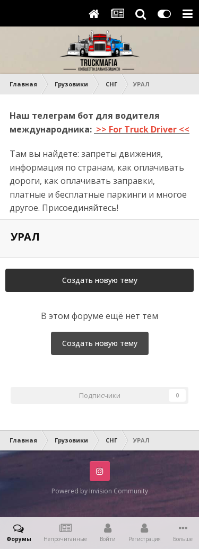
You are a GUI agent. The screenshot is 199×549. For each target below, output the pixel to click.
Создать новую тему (99, 280)
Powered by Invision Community (99, 490)
